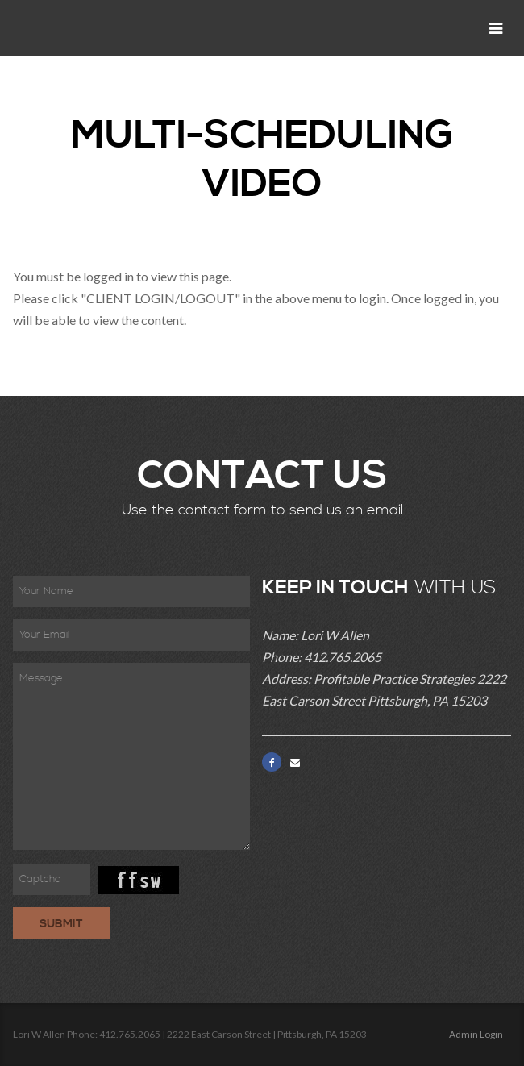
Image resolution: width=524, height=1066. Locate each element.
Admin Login (476, 1034)
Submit (61, 924)
